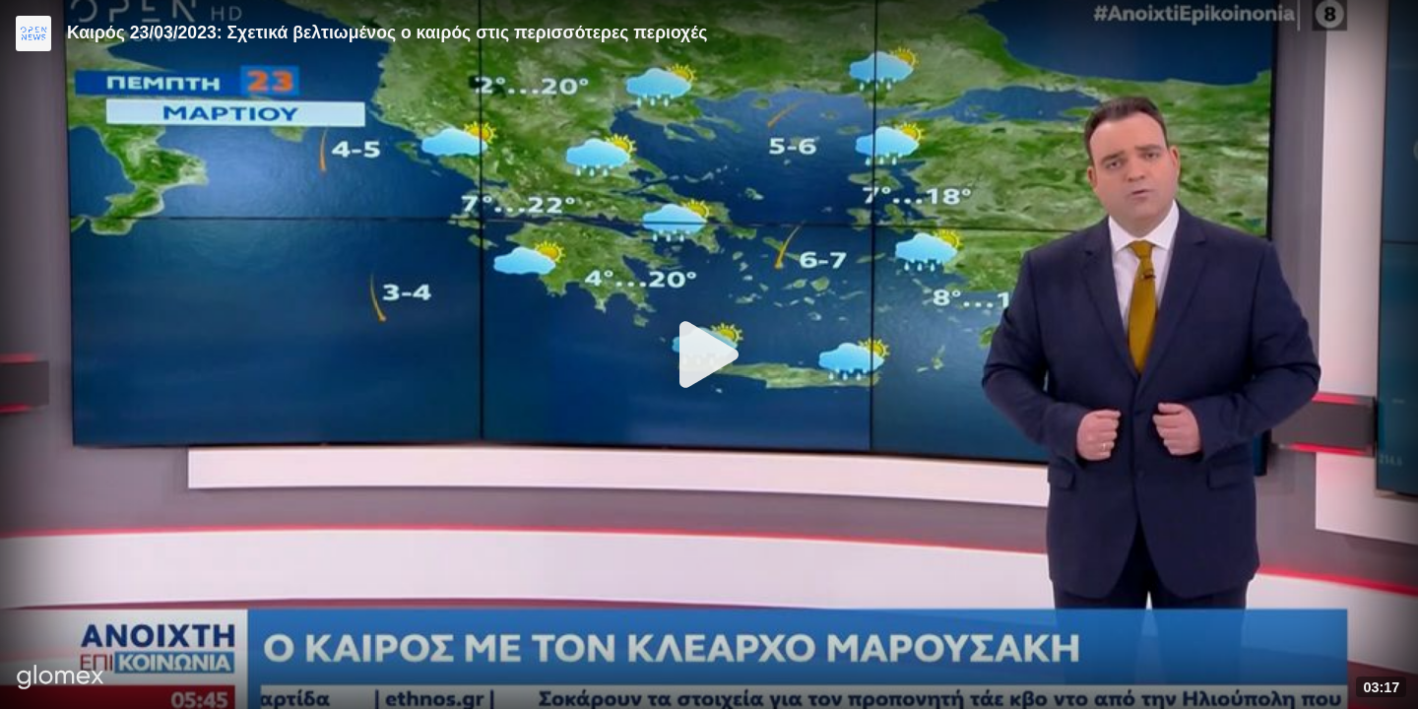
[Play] (709, 354)
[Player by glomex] (60, 679)
